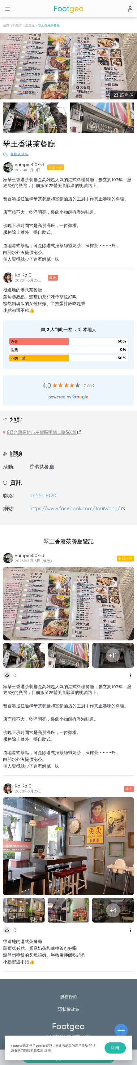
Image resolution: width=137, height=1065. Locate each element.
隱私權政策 (68, 1009)
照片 (121, 95)
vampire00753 (29, 165)
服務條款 (68, 996)
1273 (89, 385)
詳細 (48, 1050)
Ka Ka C (23, 275)
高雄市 (17, 25)
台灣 (6, 25)
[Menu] (7, 8)
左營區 (30, 25)
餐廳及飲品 (20, 154)
